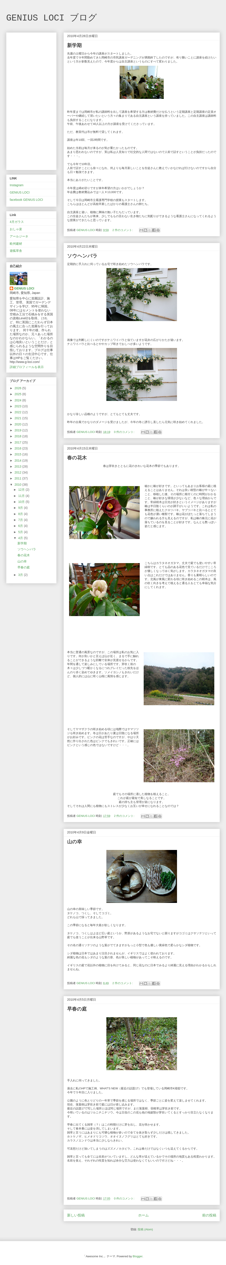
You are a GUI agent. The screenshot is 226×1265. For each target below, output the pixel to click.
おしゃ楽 (16, 229)
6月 (21, 526)
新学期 (74, 45)
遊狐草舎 (16, 250)
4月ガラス (17, 222)
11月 (21, 496)
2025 (18, 394)
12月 (21, 489)
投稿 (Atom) (145, 1229)
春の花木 (77, 458)
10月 (21, 502)
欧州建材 (16, 243)
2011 (18, 478)
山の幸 (74, 841)
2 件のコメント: (123, 230)
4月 (21, 538)
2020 (18, 424)
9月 (21, 507)
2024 (18, 400)
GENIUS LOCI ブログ (51, 18)
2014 (18, 460)
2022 (18, 412)
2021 (18, 418)
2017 (18, 442)
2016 (18, 448)
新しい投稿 (76, 1215)
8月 (21, 514)
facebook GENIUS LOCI (26, 199)
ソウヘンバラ (82, 256)
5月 (21, 532)
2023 (18, 406)
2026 (18, 388)
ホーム (143, 1215)
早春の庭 (77, 1009)
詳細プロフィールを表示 (27, 367)
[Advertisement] (31, 100)
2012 (18, 472)
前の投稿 (209, 1215)
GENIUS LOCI (20, 192)
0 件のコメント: (124, 432)
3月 (21, 575)
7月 (21, 520)
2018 (18, 436)
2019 (18, 430)
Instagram (16, 185)
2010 (18, 484)
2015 (18, 454)
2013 (18, 466)
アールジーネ (19, 236)
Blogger (137, 1256)
